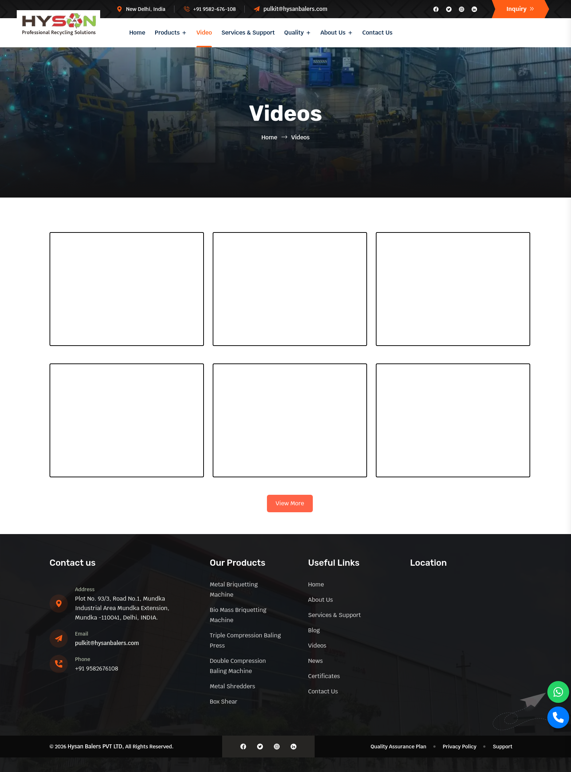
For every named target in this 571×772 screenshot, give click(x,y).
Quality (294, 32)
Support (502, 746)
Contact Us (377, 32)
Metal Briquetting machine (234, 589)
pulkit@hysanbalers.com (295, 8)
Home (137, 32)
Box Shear (223, 701)
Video (204, 32)
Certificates (324, 676)
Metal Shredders (232, 686)
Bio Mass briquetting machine (238, 615)
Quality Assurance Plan (398, 746)
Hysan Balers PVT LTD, (96, 746)
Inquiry (520, 9)
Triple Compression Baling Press (245, 640)
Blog (314, 630)
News (315, 661)
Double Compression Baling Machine (238, 666)
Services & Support (248, 32)
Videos (317, 645)
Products (167, 32)
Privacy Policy (459, 746)
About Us (333, 32)
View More (290, 503)
